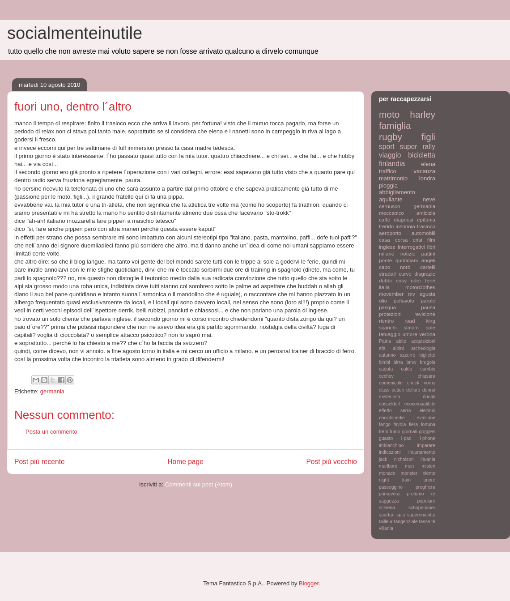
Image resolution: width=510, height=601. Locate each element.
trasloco (426, 226)
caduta (386, 369)
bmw (411, 362)
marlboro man (396, 466)
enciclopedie (392, 417)
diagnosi (403, 219)
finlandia (392, 163)
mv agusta (421, 294)
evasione (425, 417)
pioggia (388, 185)
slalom (411, 327)
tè (433, 521)
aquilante (391, 199)
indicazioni (390, 452)
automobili (423, 233)
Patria (385, 341)
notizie (408, 253)
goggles (427, 431)
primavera (389, 493)
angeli (428, 260)
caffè (384, 219)
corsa (401, 240)
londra (427, 178)
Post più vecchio (331, 461)
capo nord (394, 267)
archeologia (423, 348)
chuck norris (421, 382)
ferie (430, 280)
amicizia (425, 213)
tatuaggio (389, 334)
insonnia (405, 226)
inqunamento (421, 452)
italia (384, 287)
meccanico (391, 213)
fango (385, 424)
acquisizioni (423, 341)
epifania (426, 219)
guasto (386, 438)
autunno (387, 355)
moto (389, 114)
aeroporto (390, 233)
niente (429, 473)
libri (431, 247)
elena (428, 164)
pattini (428, 253)
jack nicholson (396, 459)
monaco (387, 473)
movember (391, 294)
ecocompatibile (419, 403)
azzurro (408, 355)
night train (395, 479)
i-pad (406, 438)
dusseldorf (389, 403)
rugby (390, 137)
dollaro (413, 390)
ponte (385, 260)
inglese (387, 247)
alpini (398, 348)
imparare (426, 445)
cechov (386, 376)
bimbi (384, 362)
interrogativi (411, 247)
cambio (428, 369)
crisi (417, 240)
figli (428, 137)
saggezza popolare (407, 501)
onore (429, 479)
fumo (395, 431)
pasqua (387, 307)
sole (430, 327)
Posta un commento (51, 431)
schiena (387, 507)
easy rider (408, 280)
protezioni (390, 314)
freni (383, 431)
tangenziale (406, 521)
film (431, 240)
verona (427, 334)
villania (386, 528)
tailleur (386, 521)
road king (419, 321)
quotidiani (406, 260)
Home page (185, 461)
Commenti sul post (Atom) (198, 484)
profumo (415, 493)
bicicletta (421, 155)
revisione (424, 314)
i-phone (427, 438)
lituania (428, 459)
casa (384, 240)
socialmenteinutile (74, 33)
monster (409, 473)
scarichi (388, 327)
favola (400, 424)
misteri (428, 466)
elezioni (427, 410)
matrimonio (393, 178)
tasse (424, 521)
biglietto (427, 355)
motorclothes (420, 287)
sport (387, 146)
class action (391, 390)
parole (428, 300)
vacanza (424, 171)
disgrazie (424, 274)
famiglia (395, 125)
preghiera (425, 487)
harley (422, 114)
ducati (429, 396)
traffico (387, 171)
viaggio (390, 155)
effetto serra (395, 410)
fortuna (428, 424)
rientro (386, 321)
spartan (387, 514)
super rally (417, 146)
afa (382, 348)
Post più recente (39, 461)
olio (383, 300)
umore (410, 334)
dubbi (385, 280)
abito (401, 341)
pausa (428, 307)
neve (429, 199)
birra (398, 362)
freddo (386, 226)
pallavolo (404, 300)
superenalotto (421, 514)
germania (52, 391)
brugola (427, 362)
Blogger (309, 583)
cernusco (389, 206)
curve (405, 274)
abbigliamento (397, 192)
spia (400, 514)
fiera (413, 424)
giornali (409, 431)
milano (386, 253)
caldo (406, 369)
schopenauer (421, 507)
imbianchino (391, 445)
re (433, 493)
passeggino (391, 487)
